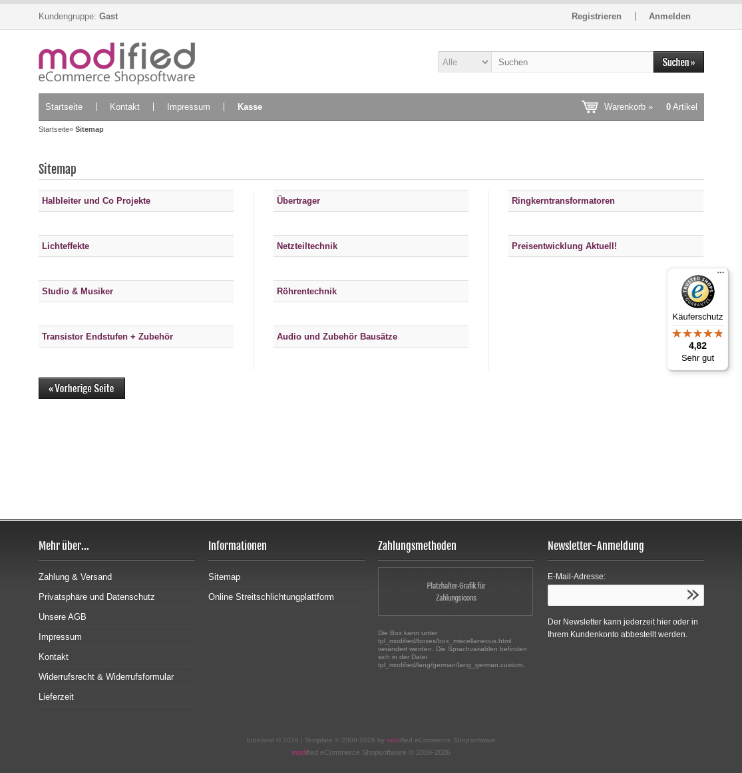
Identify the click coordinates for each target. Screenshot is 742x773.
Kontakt (125, 107)
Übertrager (298, 201)
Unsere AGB (63, 617)
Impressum (188, 107)
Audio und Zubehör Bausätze (337, 337)
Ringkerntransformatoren (563, 201)
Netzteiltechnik (307, 246)
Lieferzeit (56, 697)
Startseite (64, 107)
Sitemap (224, 577)
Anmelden (670, 16)
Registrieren (597, 16)
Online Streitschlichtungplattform (271, 597)
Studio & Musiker (77, 291)
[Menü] (721, 276)
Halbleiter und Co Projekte (96, 201)
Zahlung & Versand (75, 577)
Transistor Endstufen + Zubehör (107, 337)
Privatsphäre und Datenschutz (97, 597)
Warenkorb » (650, 107)
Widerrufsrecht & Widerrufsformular (106, 677)
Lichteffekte (65, 246)
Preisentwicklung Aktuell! (564, 246)
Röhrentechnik (307, 291)
